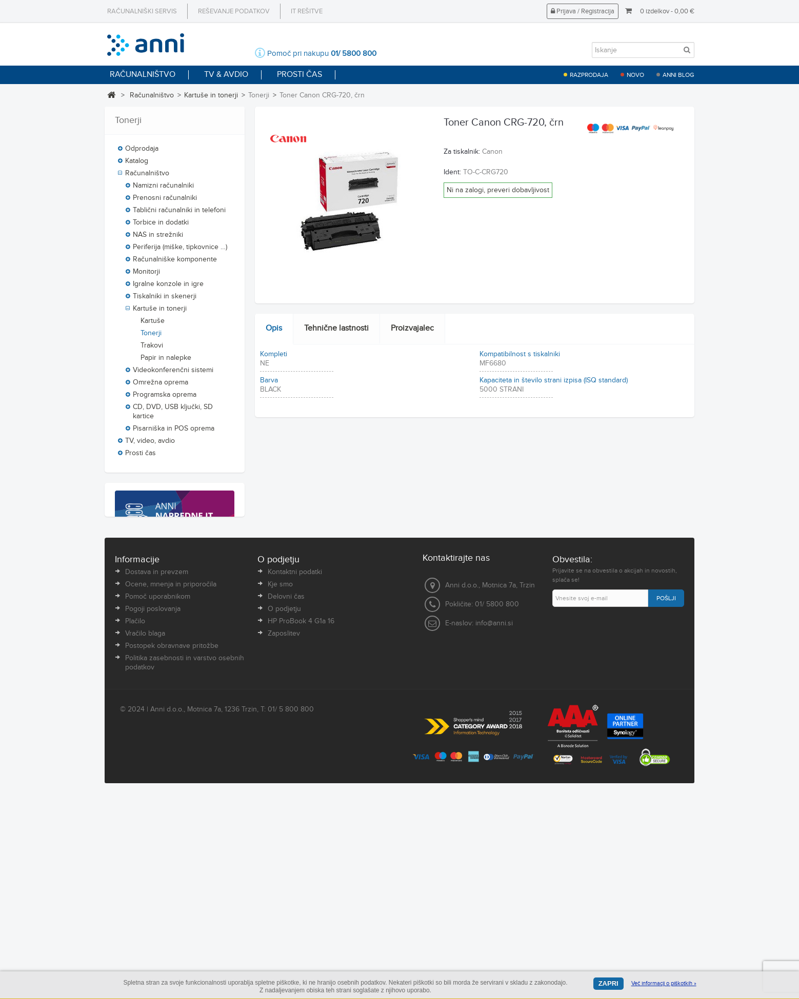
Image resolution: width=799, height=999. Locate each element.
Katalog (136, 161)
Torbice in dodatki (161, 222)
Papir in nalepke (166, 358)
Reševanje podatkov (234, 11)
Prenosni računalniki (165, 198)
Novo (635, 74)
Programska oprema (164, 395)
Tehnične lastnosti (336, 328)
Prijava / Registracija (582, 11)
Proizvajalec (412, 328)
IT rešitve (307, 11)
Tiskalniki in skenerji (164, 296)
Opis (274, 328)
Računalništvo (152, 95)
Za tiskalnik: (462, 152)
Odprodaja (141, 149)
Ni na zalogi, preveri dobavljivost (498, 190)
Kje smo (280, 784)
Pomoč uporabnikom (157, 796)
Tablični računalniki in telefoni (179, 210)
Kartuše (153, 321)
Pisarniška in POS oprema (173, 428)
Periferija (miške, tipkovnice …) (180, 247)
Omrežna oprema (160, 382)
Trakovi (152, 345)
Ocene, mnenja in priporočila (170, 784)
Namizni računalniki (163, 185)
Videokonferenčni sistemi (173, 370)
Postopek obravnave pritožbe (171, 846)
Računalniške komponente (175, 259)
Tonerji (151, 333)
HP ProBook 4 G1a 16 (301, 821)
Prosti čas (140, 453)
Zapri (608, 983)
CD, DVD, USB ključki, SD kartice (173, 411)
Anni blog (678, 74)
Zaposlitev (284, 833)
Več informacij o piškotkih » (663, 983)
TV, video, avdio (150, 441)
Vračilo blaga (145, 833)
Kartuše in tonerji (211, 95)
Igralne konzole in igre (168, 284)
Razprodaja (589, 74)
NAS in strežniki (158, 235)
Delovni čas (286, 796)
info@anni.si (494, 824)
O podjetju (284, 809)
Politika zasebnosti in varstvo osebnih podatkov (184, 862)
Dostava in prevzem (156, 772)
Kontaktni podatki (295, 772)
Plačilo (135, 821)
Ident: (452, 172)
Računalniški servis (142, 11)
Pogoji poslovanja (153, 809)
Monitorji (146, 272)
